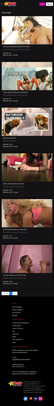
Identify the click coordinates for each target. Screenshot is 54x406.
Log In (42, 4)
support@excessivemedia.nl (21, 359)
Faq (13, 331)
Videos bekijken (17, 307)
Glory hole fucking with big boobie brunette (16, 46)
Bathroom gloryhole (9, 138)
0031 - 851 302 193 (18, 366)
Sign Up (49, 4)
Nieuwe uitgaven (17, 310)
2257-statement (17, 339)
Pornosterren (16, 312)
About (14, 337)
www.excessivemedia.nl (19, 352)
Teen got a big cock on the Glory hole (14, 275)
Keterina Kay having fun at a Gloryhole (15, 229)
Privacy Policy (16, 325)
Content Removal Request (20, 323)
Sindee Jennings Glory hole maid (13, 184)
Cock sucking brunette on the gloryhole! (15, 92)
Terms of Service (17, 328)
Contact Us (15, 334)
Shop (14, 342)
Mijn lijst (14, 315)
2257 (19, 372)
